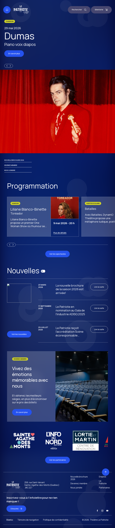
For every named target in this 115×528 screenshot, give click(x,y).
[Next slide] (11, 65)
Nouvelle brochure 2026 (14, 160)
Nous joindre (9, 170)
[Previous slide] (6, 65)
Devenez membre (10, 165)
